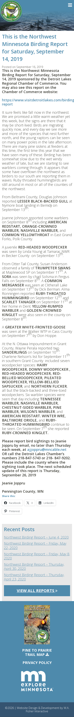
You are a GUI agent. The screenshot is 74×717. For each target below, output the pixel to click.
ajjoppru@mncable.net (47, 449)
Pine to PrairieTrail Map (37, 652)
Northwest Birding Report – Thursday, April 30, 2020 (34, 566)
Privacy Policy (37, 662)
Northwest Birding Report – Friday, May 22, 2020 (35, 545)
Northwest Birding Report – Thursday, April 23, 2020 (34, 577)
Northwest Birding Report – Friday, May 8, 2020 (37, 556)
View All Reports (37, 590)
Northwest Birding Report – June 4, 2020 (36, 537)
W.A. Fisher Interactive (47, 709)
